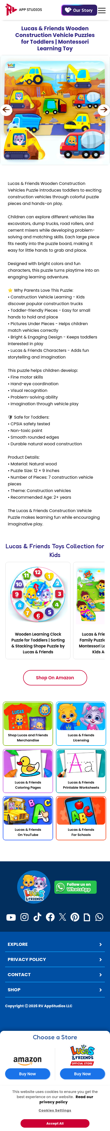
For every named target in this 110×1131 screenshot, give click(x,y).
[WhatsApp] (99, 917)
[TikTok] (37, 917)
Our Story (79, 10)
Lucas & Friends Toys (35, 546)
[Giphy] (87, 917)
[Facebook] (50, 917)
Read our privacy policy (66, 1099)
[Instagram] (24, 917)
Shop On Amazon (55, 678)
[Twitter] (62, 917)
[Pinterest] (75, 917)
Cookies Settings (55, 1110)
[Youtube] (11, 917)
